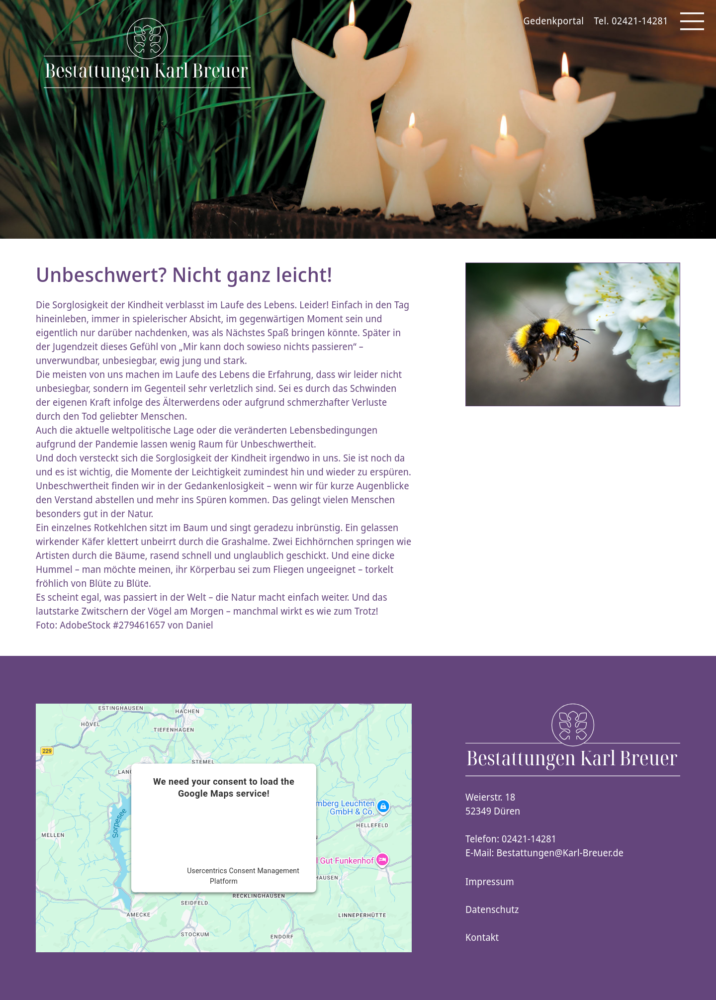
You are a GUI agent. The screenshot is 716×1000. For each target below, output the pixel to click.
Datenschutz (492, 909)
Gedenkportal (554, 20)
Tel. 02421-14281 (631, 20)
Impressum (489, 881)
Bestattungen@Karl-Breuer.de (560, 852)
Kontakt (482, 937)
